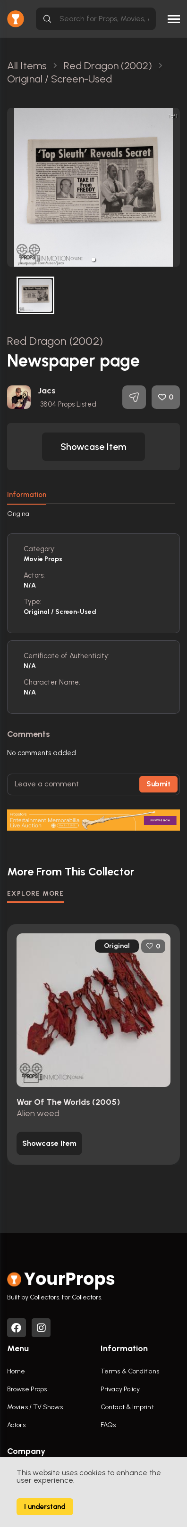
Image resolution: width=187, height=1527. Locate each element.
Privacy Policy (120, 1389)
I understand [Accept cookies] (45, 1507)
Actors (16, 1425)
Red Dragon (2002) (55, 341)
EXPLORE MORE (35, 894)
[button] (93, 259)
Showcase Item (93, 446)
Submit (158, 784)
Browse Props (27, 1389)
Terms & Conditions (130, 1371)
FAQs (108, 1425)
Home (16, 1371)
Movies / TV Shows (35, 1407)
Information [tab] (26, 494)
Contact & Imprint (127, 1407)
